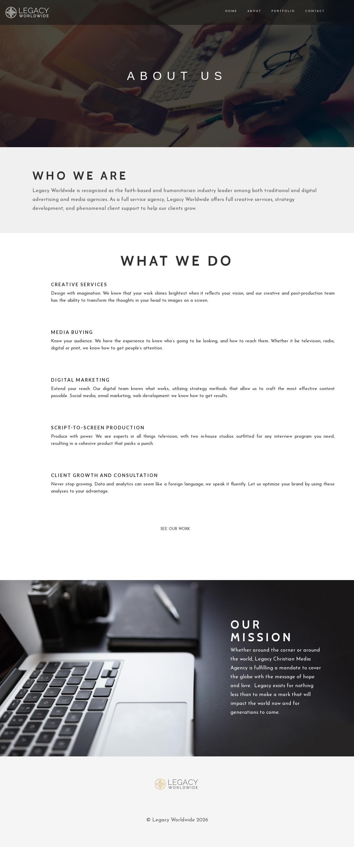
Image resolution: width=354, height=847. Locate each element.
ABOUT (249, 11)
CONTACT (310, 11)
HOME (226, 11)
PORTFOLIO (278, 11)
